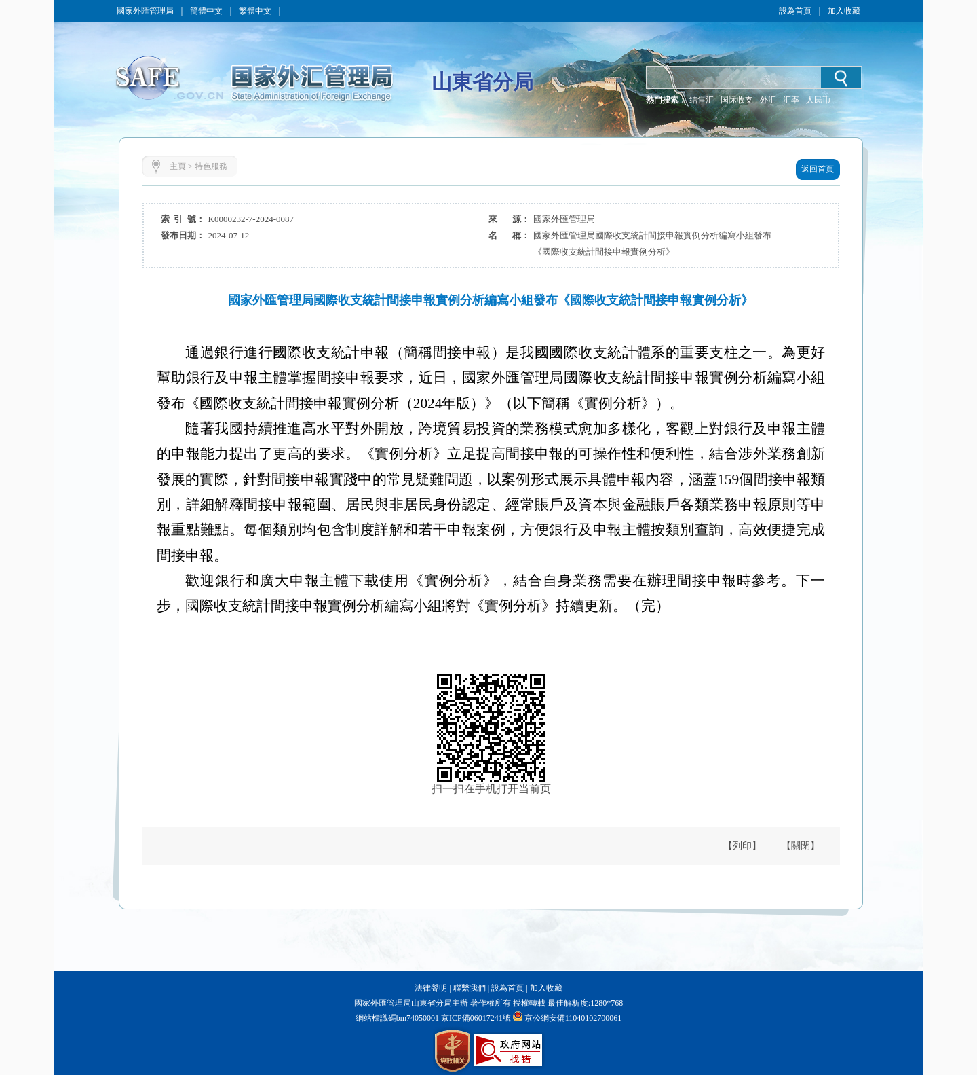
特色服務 (211, 166)
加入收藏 (844, 11)
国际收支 (737, 100)
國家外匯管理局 (145, 11)
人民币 (818, 100)
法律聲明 (431, 988)
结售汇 (701, 100)
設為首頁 (795, 11)
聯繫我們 (469, 988)
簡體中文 (206, 11)
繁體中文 (255, 11)
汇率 (791, 100)
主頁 (178, 166)
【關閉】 (801, 846)
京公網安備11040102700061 (573, 1018)
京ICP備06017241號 (475, 1018)
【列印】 (742, 846)
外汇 (768, 100)
